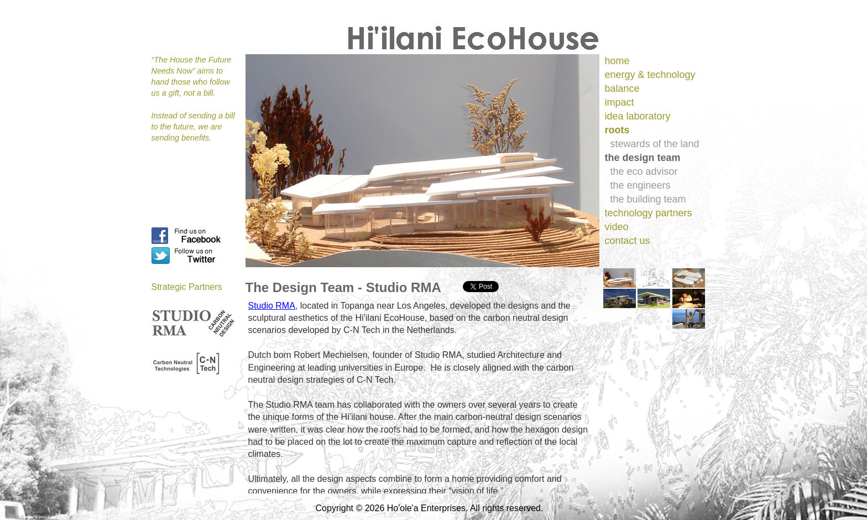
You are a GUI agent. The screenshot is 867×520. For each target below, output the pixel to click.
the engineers (640, 185)
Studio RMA (271, 305)
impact (619, 102)
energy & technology (650, 74)
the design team (643, 157)
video (617, 226)
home (617, 60)
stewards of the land (654, 143)
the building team (648, 199)
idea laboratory (638, 116)
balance (622, 88)
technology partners (648, 213)
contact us (627, 240)
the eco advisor (644, 171)
